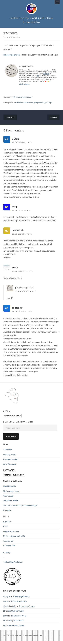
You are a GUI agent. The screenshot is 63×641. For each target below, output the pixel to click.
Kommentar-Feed (10, 459)
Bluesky (6, 552)
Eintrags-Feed (9, 454)
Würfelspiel (8, 496)
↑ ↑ (59, 635)
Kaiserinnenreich (11, 54)
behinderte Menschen (24, 103)
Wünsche (46, 74)
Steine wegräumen (11, 491)
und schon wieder (10, 500)
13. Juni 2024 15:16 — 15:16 (22, 312)
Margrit (6, 596)
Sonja (15, 267)
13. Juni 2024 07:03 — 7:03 (21, 210)
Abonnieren (11, 436)
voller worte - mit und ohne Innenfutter (31, 20)
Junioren (28, 97)
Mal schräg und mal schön (14, 536)
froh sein (7, 510)
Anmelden (7, 449)
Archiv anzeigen (24, 84)
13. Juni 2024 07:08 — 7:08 (21, 234)
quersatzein (18, 230)
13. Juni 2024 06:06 (11, 37)
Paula (5, 526)
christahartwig (9, 606)
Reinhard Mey (9, 545)
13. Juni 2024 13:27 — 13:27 (22, 271)
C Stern (16, 139)
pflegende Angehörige (43, 103)
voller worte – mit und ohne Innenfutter (26, 635)
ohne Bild (10, 117)
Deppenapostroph (11, 531)
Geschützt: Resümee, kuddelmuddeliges (20, 505)
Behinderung (18, 97)
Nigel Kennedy (9, 486)
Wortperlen (8, 541)
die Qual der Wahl (16, 611)
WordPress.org (9, 464)
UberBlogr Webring (13, 562)
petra (5, 601)
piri (16, 287)
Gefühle (53, 117)
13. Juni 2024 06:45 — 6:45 (21, 143)
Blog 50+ (7, 521)
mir (38, 75)
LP (4, 611)
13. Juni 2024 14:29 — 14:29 (25, 291)
